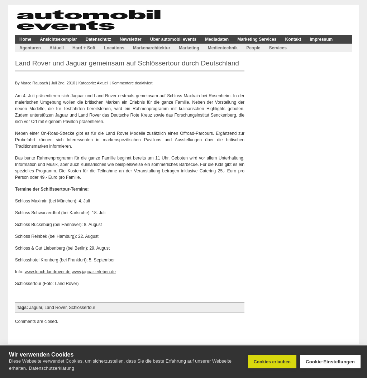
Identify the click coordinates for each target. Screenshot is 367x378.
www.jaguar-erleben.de (94, 271)
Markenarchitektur (151, 47)
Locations (114, 47)
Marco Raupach (34, 83)
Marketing (189, 47)
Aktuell (56, 47)
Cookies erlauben (272, 361)
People (253, 47)
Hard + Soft (83, 47)
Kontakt (293, 39)
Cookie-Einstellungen (330, 361)
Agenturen (30, 47)
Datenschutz (98, 39)
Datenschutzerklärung (51, 368)
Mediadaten (217, 39)
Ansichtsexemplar (58, 39)
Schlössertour (82, 307)
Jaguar (35, 307)
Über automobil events (173, 39)
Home (25, 39)
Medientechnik (223, 47)
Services (277, 47)
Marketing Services (256, 39)
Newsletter (131, 39)
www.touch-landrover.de (48, 271)
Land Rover (55, 307)
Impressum (321, 39)
